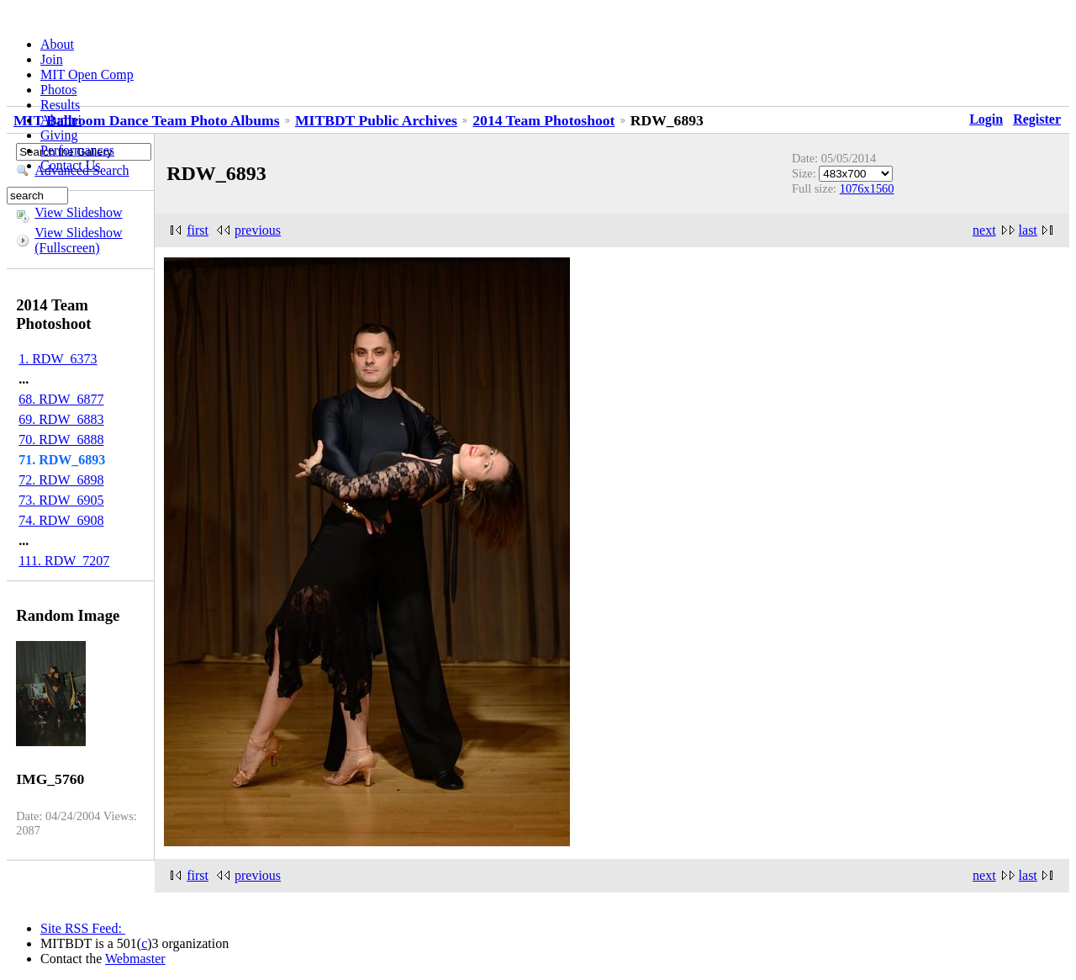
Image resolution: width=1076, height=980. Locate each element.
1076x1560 (867, 188)
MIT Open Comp (87, 74)
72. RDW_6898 (60, 480)
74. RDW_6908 (60, 520)
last (1028, 230)
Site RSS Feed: (82, 928)
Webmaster (135, 958)
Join (51, 59)
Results (60, 105)
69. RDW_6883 (60, 419)
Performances (77, 150)
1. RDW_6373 (57, 359)
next (984, 230)
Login (986, 119)
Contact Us (70, 165)
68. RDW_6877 (60, 399)
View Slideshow (78, 212)
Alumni (61, 120)
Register (1037, 119)
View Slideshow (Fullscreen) (78, 240)
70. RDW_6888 (60, 439)
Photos (58, 89)
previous (258, 230)
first (197, 230)
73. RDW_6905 (60, 500)
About (57, 44)
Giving (58, 135)
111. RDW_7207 (63, 561)
